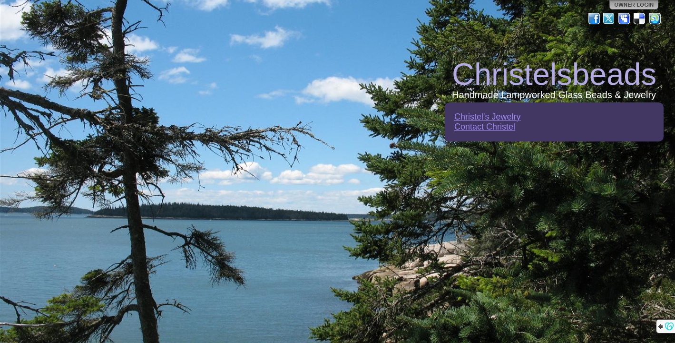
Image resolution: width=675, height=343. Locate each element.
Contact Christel (484, 126)
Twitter (609, 18)
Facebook (594, 18)
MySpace (624, 18)
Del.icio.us (639, 18)
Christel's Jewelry (487, 116)
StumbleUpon (655, 18)
